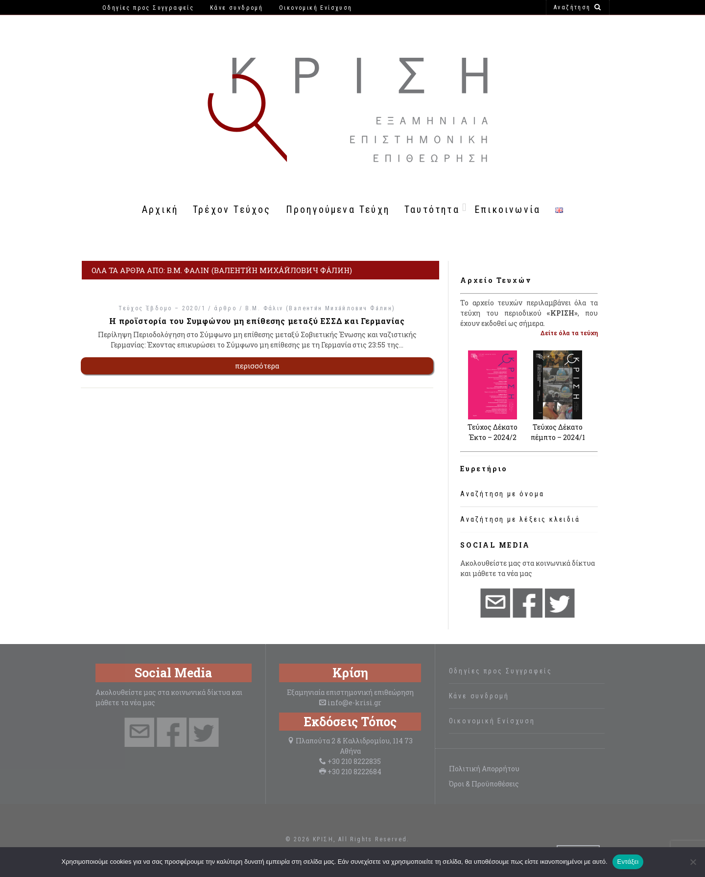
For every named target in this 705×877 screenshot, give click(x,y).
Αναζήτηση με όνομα (502, 494)
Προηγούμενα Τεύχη (338, 209)
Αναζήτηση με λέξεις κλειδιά (520, 519)
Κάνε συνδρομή (479, 696)
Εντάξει (628, 861)
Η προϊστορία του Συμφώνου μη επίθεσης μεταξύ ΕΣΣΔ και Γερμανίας (256, 321)
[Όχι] (693, 862)
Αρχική (160, 209)
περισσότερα (257, 365)
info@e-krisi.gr (354, 702)
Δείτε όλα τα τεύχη (569, 333)
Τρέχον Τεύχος (232, 209)
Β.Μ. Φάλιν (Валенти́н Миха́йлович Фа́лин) (320, 308)
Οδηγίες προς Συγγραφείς (500, 671)
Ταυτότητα (432, 209)
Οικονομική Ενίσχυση (492, 721)
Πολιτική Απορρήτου (484, 768)
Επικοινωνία (507, 209)
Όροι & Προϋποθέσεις (484, 783)
